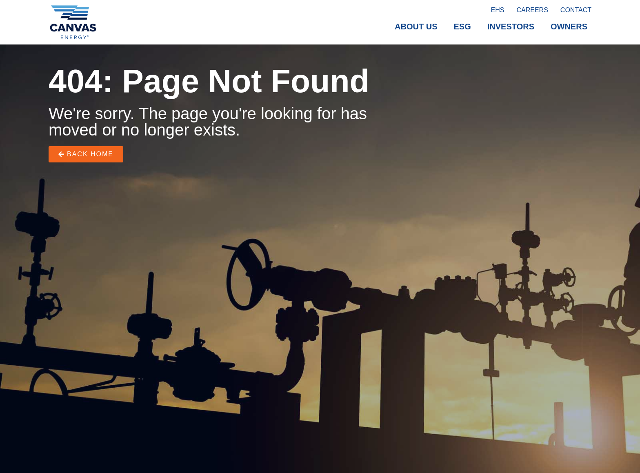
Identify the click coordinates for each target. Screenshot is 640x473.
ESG (462, 26)
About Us (416, 26)
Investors (510, 26)
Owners (569, 26)
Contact (575, 10)
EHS (497, 10)
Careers (532, 10)
